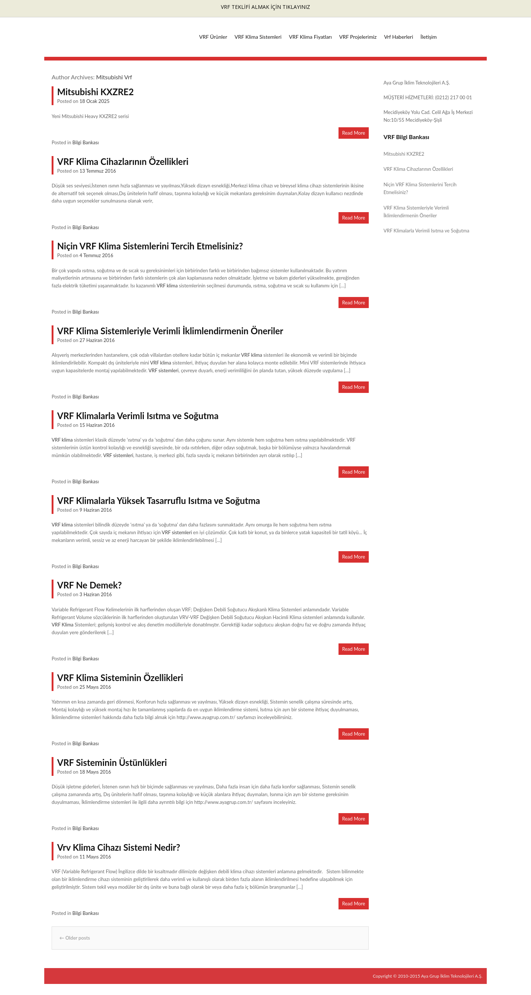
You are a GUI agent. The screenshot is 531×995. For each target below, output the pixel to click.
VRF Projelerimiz (358, 37)
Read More (353, 133)
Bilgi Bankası (85, 142)
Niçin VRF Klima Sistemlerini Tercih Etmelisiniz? (150, 246)
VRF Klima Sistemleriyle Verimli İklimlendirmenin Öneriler (170, 330)
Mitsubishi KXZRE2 (95, 91)
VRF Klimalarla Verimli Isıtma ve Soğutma (138, 415)
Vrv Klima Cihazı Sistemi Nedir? (118, 847)
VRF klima (167, 286)
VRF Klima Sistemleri (258, 37)
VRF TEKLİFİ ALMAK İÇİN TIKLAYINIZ (265, 6)
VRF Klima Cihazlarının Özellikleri (122, 161)
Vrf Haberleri (398, 37)
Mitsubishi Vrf (114, 76)
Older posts (74, 938)
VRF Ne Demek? (89, 585)
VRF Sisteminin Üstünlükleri (112, 762)
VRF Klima (62, 625)
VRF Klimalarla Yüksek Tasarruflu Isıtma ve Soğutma (158, 500)
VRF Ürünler (213, 37)
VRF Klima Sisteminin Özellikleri (120, 677)
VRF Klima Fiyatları (310, 37)
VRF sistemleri (163, 370)
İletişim (428, 37)
